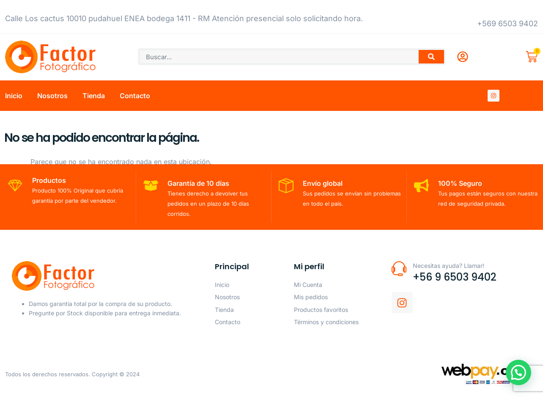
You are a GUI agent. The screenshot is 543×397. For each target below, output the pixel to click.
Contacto (135, 95)
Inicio (13, 95)
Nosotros (52, 95)
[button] (518, 372)
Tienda (93, 95)
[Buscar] (431, 56)
